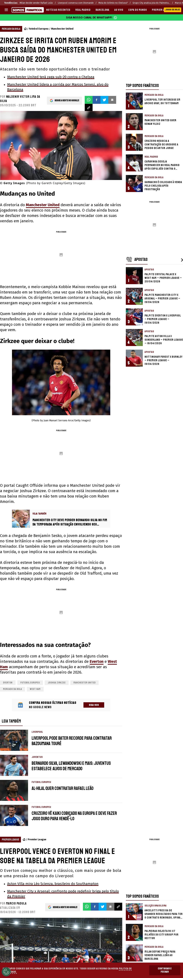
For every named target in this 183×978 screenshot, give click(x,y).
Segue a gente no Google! (67, 99)
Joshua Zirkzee (57, 682)
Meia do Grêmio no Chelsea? (113, 2)
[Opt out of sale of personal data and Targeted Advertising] (6, 971)
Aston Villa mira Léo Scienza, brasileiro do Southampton (52, 884)
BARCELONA (102, 9)
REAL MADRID (83, 9)
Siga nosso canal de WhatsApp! (91, 17)
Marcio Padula (16, 903)
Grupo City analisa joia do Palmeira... (151, 2)
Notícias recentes (58, 9)
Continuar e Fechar (165, 970)
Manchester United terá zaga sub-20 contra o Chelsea (50, 77)
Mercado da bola (12, 689)
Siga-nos (94, 705)
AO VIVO (118, 9)
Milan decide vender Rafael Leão (36, 2)
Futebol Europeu (38, 28)
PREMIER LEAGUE (162, 9)
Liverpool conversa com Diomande (76, 2)
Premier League (37, 839)
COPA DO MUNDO (137, 9)
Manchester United (62, 28)
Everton (96, 661)
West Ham (35, 689)
